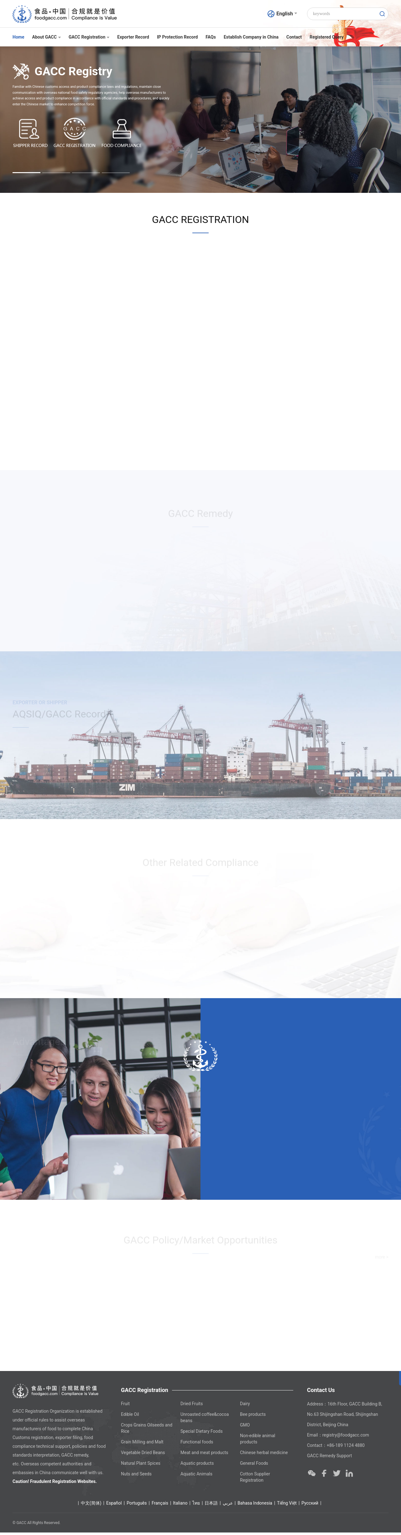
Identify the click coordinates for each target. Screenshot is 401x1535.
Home (18, 37)
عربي (228, 1505)
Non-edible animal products (257, 1441)
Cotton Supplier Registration (255, 1479)
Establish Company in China (251, 37)
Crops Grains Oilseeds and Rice (146, 1430)
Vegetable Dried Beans (143, 1455)
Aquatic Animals (196, 1476)
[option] (200, 119)
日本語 (211, 1505)
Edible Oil (130, 1416)
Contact (294, 37)
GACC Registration (89, 37)
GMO (245, 1427)
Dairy (245, 1406)
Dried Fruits (191, 1406)
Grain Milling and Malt (142, 1444)
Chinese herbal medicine (264, 1455)
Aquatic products (197, 1465)
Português (137, 1505)
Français (160, 1505)
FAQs (211, 37)
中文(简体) (91, 1505)
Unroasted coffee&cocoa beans (204, 1420)
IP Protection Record (177, 37)
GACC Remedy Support (329, 1458)
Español (114, 1505)
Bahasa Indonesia (254, 1505)
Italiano (180, 1505)
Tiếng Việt (287, 1505)
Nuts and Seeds (136, 1476)
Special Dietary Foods (201, 1433)
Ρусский (309, 1505)
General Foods (254, 1465)
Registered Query (327, 37)
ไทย (196, 1505)
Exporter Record (133, 37)
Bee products (253, 1416)
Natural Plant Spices (140, 1465)
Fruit (125, 1406)
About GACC (46, 37)
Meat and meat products (204, 1455)
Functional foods (196, 1444)
